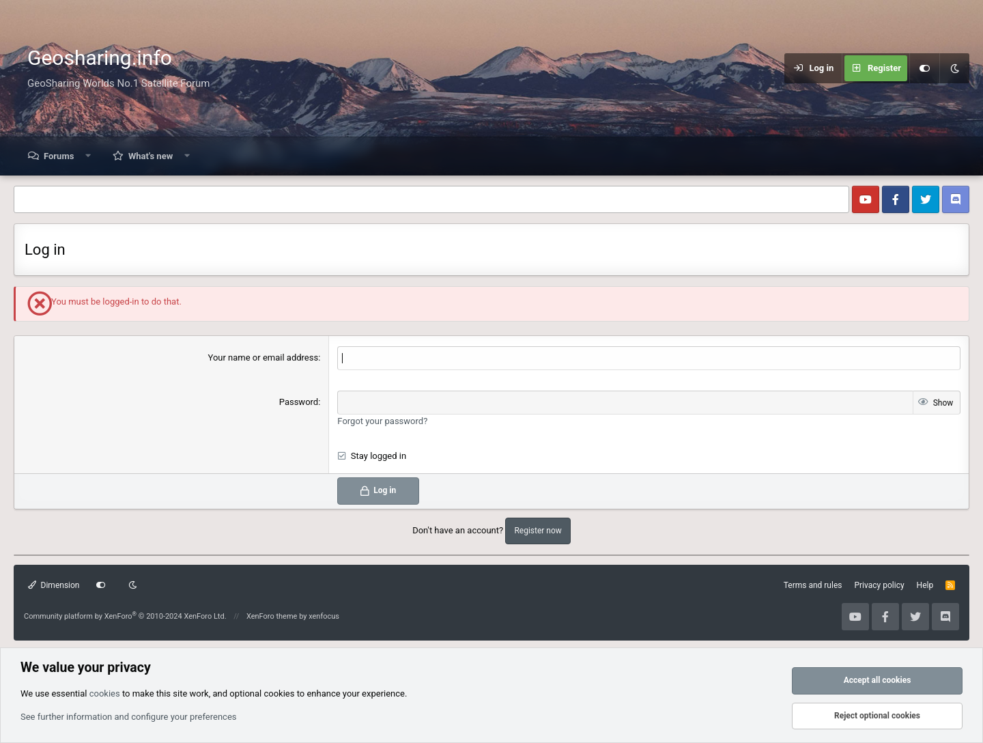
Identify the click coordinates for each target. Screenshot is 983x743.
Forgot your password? (382, 421)
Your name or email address (263, 357)
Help (925, 585)
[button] (88, 156)
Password (298, 402)
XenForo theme (272, 616)
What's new (150, 156)
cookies (104, 693)
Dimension (53, 585)
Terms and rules (813, 585)
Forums (59, 156)
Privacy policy (879, 585)
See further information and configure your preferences (128, 717)
